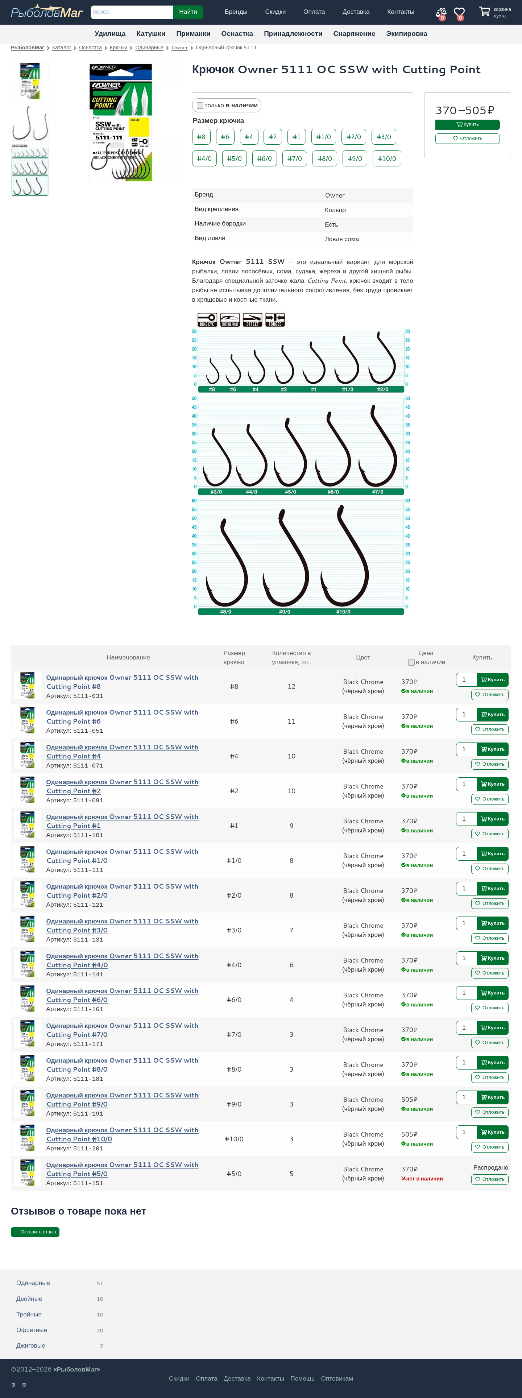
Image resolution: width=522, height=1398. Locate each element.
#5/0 (234, 158)
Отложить (471, 138)
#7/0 (294, 158)
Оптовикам (337, 1378)
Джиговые (59, 1346)
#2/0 (354, 136)
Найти (188, 11)
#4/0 (204, 158)
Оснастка (237, 33)
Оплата (314, 11)
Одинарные (149, 47)
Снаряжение (355, 33)
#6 (225, 136)
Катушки (150, 33)
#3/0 (384, 136)
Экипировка (406, 33)
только (227, 104)
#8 (201, 136)
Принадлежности (293, 33)
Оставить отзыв (38, 1231)
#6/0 (264, 158)
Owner (179, 47)
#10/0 (387, 158)
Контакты (400, 11)
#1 (297, 136)
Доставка (356, 11)
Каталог (61, 47)
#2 (273, 136)
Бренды (236, 11)
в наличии (426, 661)
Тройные (59, 1315)
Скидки (275, 11)
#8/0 (325, 158)
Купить (471, 124)
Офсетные (59, 1330)
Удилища (110, 33)
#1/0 (323, 136)
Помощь (302, 1378)
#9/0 (355, 158)
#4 (249, 136)
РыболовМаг (27, 47)
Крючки (119, 47)
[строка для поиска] (132, 12)
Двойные (59, 1299)
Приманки (193, 33)
